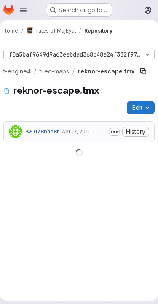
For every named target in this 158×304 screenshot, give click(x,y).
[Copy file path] (143, 71)
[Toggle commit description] (114, 132)
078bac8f (42, 131)
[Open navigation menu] (23, 10)
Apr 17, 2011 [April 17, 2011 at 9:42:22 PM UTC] (76, 131)
